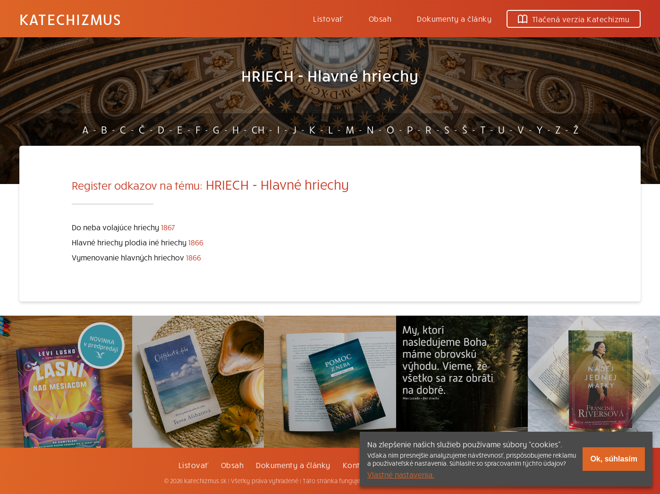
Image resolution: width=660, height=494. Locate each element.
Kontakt (357, 464)
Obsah (380, 18)
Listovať (328, 18)
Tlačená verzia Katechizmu (573, 19)
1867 (168, 227)
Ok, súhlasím (613, 459)
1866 (195, 242)
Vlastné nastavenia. (400, 474)
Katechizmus (70, 18)
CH (258, 129)
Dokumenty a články (454, 18)
